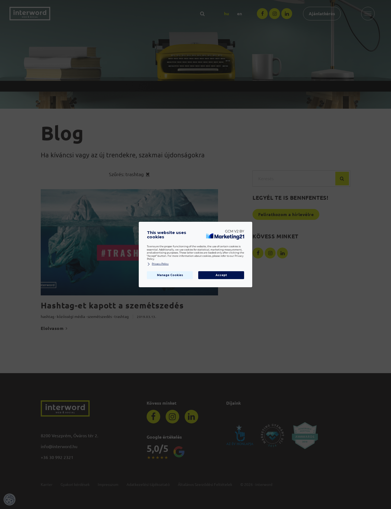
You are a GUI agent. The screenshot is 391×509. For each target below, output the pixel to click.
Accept (221, 275)
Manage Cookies (170, 275)
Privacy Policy (158, 264)
